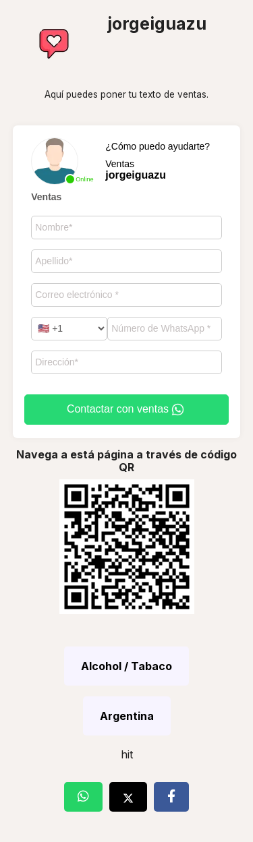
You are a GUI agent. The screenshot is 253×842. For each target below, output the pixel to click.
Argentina (127, 716)
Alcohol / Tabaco (126, 666)
